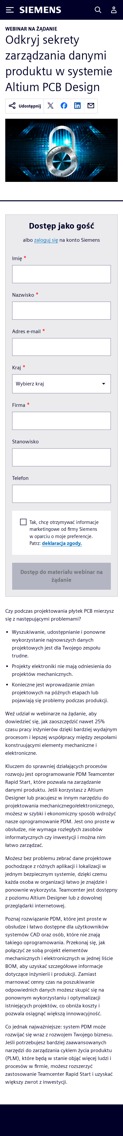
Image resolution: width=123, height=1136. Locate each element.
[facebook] (64, 106)
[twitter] (50, 106)
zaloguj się (46, 240)
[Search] (98, 9)
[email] (90, 106)
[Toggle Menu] (9, 9)
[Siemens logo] (40, 10)
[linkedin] (77, 106)
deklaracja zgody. (62, 543)
